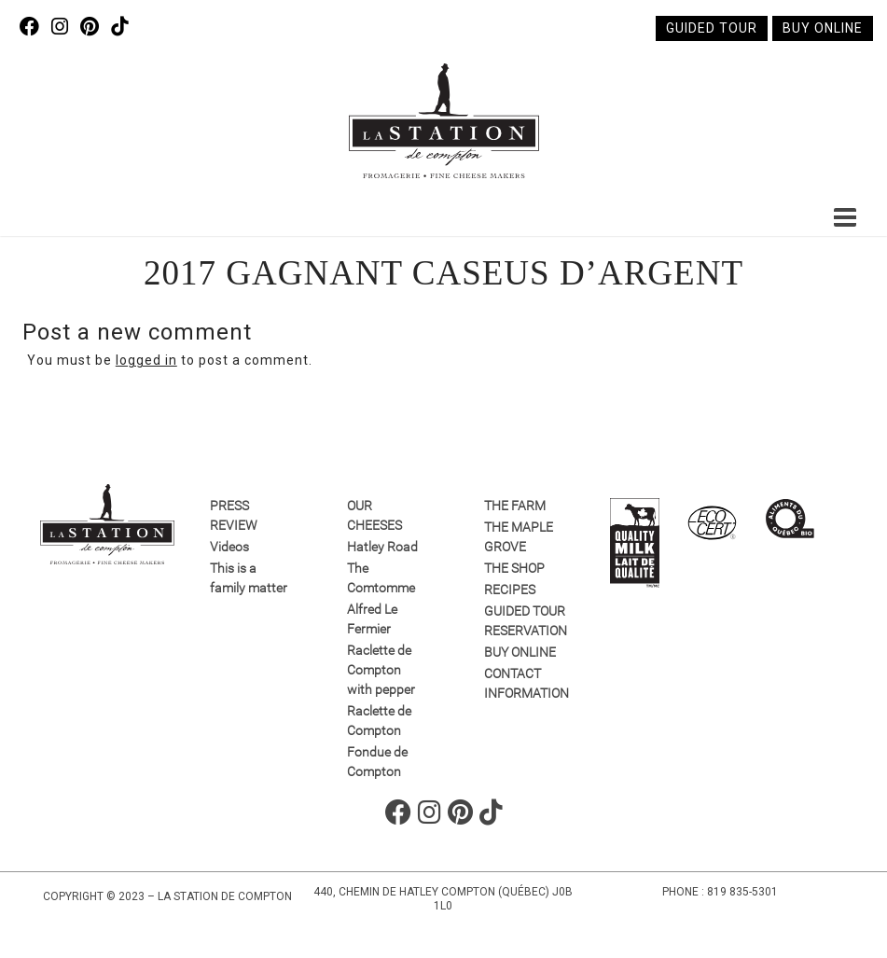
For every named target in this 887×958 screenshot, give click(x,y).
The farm (515, 505)
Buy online (823, 28)
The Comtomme (381, 578)
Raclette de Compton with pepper (381, 670)
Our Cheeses (374, 515)
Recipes (509, 589)
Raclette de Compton (379, 720)
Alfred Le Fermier (372, 619)
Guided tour (711, 28)
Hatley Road (382, 546)
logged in (146, 360)
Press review (233, 515)
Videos (229, 546)
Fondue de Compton (377, 761)
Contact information (524, 683)
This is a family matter (248, 578)
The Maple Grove (518, 537)
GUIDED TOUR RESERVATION (524, 621)
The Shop (514, 568)
